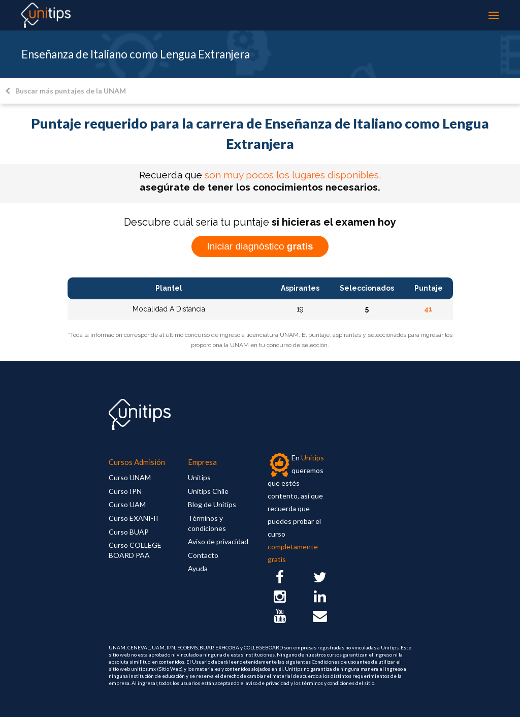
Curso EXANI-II (133, 518)
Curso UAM (127, 504)
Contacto (203, 555)
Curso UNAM (130, 477)
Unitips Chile (208, 491)
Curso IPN (125, 491)
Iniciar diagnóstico (260, 246)
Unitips (199, 477)
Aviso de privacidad (218, 541)
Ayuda (198, 568)
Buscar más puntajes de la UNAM (65, 90)
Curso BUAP (129, 531)
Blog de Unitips (212, 504)
